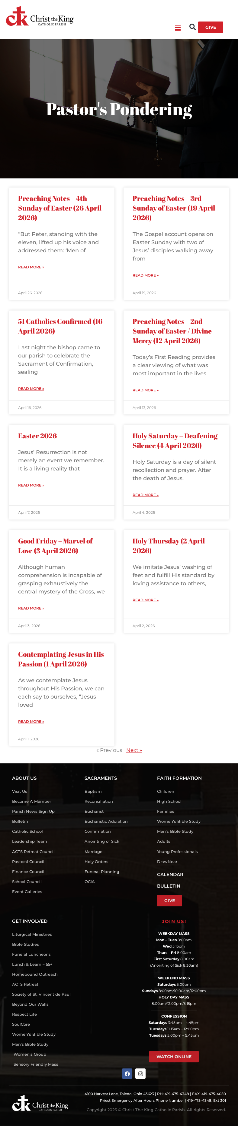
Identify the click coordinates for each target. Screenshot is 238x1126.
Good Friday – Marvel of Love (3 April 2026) (55, 545)
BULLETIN (168, 886)
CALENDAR (170, 874)
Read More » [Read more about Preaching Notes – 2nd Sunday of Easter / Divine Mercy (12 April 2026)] (146, 390)
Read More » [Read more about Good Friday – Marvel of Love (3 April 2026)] (31, 608)
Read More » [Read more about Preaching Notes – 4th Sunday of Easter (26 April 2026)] (31, 267)
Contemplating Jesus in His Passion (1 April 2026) (61, 659)
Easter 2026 (37, 435)
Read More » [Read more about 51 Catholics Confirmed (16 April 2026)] (31, 388)
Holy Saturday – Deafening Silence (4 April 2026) (175, 440)
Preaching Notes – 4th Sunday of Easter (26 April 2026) (59, 208)
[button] (127, 29)
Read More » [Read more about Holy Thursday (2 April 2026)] (146, 600)
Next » (134, 750)
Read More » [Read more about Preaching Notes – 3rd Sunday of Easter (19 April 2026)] (146, 275)
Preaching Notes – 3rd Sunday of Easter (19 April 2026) (174, 208)
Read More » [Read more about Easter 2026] (31, 485)
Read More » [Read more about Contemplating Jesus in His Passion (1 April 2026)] (31, 721)
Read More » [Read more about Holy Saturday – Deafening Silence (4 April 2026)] (146, 495)
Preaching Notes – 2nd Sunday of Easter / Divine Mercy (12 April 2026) (172, 331)
